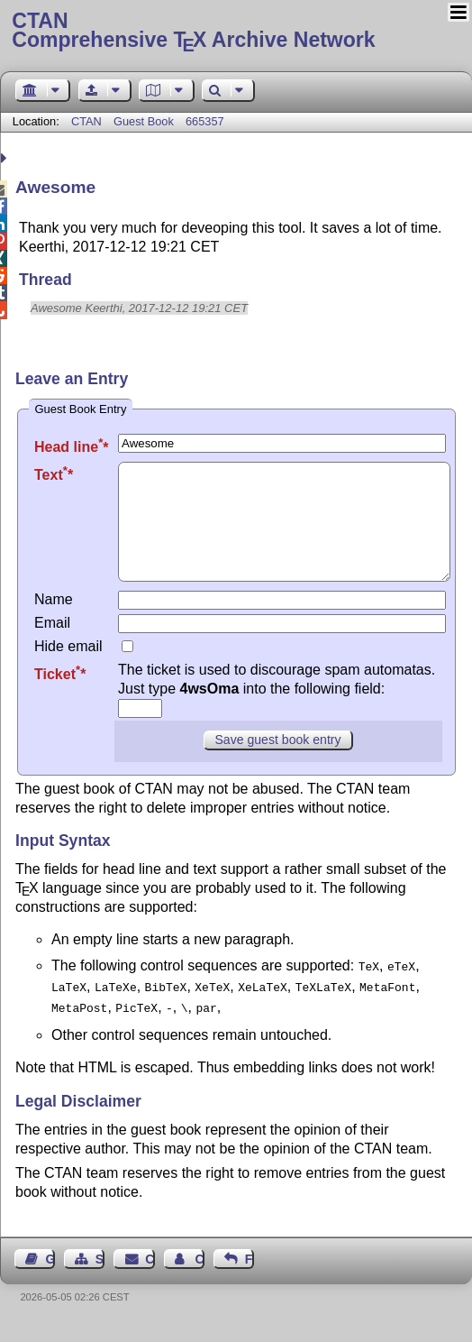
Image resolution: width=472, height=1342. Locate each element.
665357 (205, 121)
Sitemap (99, 1275)
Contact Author (199, 1275)
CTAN (86, 121)
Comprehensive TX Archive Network (235, 31)
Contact (149, 1275)
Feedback (249, 1275)
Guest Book (143, 121)
